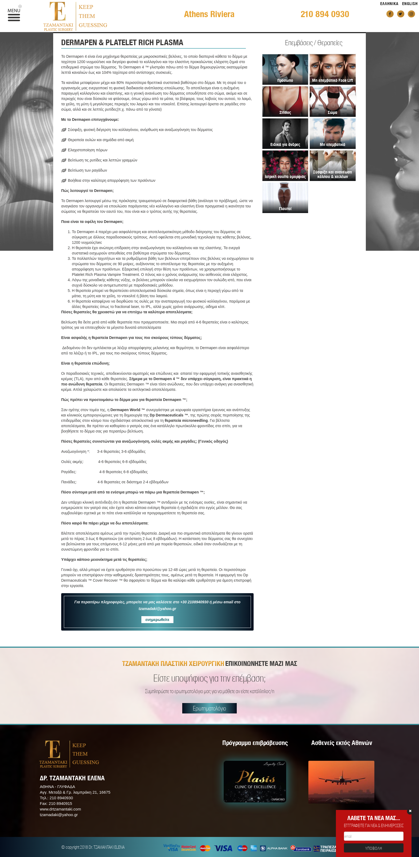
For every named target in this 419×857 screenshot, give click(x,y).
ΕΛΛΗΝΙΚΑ (389, 3)
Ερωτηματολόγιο (209, 708)
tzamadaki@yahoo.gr (59, 814)
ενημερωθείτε (157, 619)
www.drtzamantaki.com (60, 809)
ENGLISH (410, 3)
